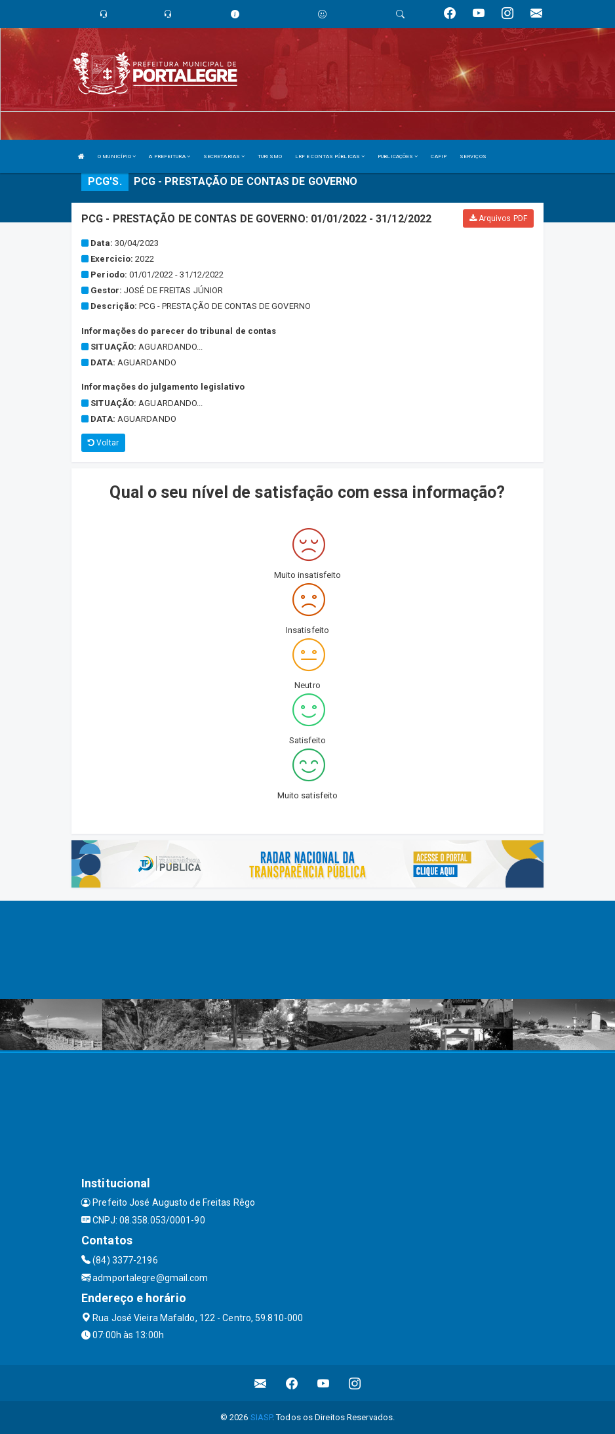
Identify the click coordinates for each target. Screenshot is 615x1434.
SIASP (261, 1417)
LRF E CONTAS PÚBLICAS (330, 156)
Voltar (103, 442)
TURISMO (270, 156)
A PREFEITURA (169, 156)
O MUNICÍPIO (117, 156)
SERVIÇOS (473, 156)
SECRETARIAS (224, 156)
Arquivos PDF (498, 218)
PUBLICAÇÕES (398, 156)
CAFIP (438, 156)
